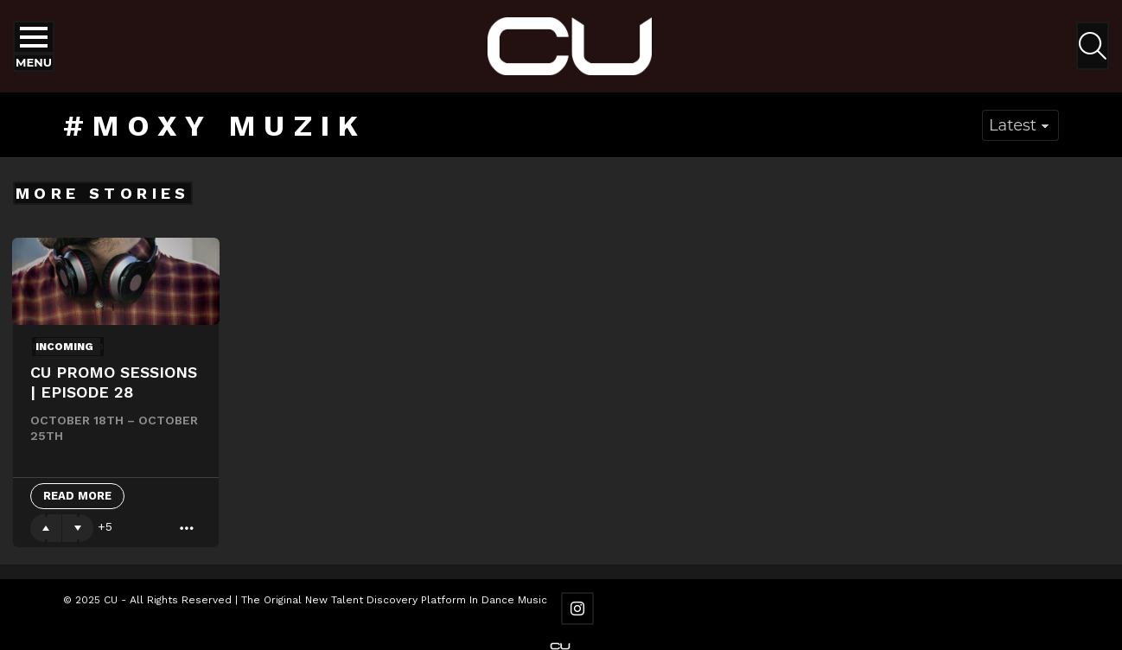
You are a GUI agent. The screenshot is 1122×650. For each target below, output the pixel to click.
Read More (77, 495)
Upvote (45, 528)
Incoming (64, 347)
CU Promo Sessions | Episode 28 (113, 382)
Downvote (77, 528)
